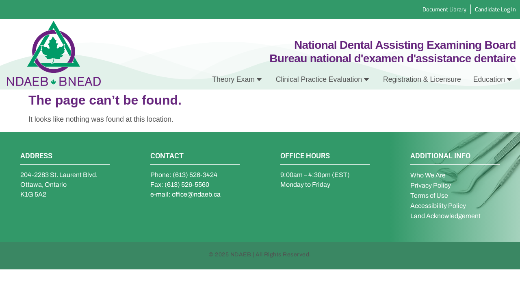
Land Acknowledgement (445, 215)
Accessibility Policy (438, 205)
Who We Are (428, 175)
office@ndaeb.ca (196, 194)
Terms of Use (429, 195)
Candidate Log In (495, 9)
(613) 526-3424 (195, 174)
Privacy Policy (430, 185)
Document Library (444, 9)
